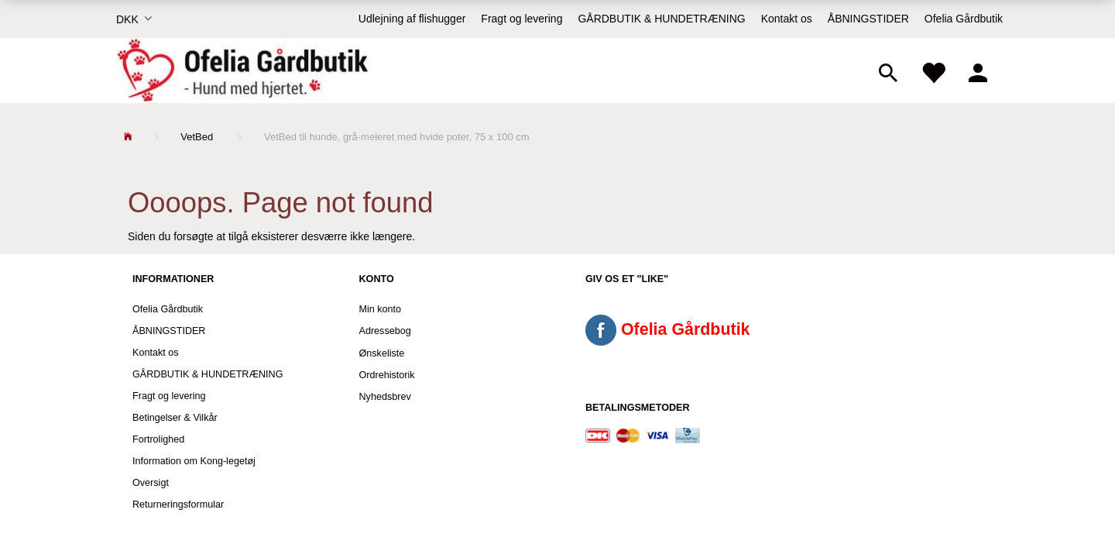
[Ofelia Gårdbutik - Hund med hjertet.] (242, 70)
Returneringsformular (178, 504)
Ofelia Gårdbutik (964, 18)
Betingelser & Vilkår (175, 417)
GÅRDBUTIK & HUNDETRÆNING (661, 18)
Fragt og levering (521, 18)
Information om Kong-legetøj (194, 461)
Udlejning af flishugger (412, 18)
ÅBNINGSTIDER (868, 18)
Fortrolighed (158, 439)
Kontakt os (786, 18)
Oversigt (150, 482)
